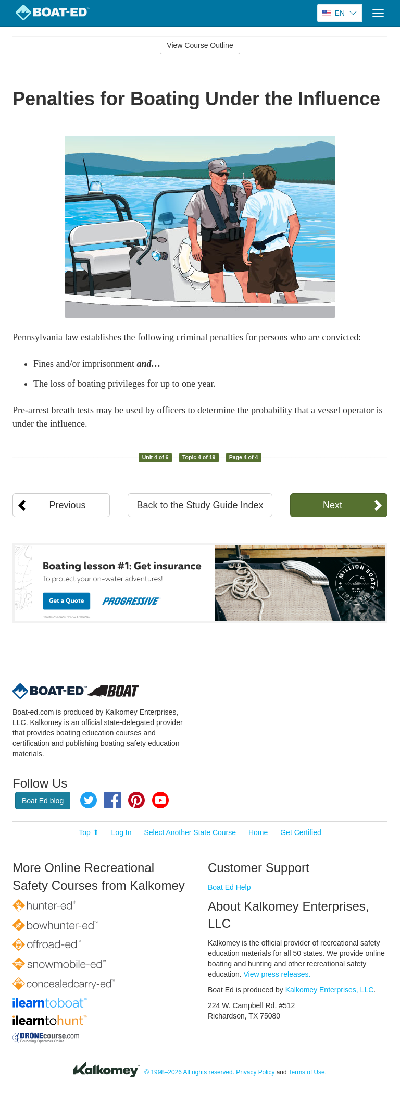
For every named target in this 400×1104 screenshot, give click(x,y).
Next (332, 505)
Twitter (88, 800)
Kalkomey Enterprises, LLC (329, 990)
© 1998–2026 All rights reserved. (189, 1072)
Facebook (112, 800)
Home (258, 832)
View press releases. (277, 974)
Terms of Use (307, 1072)
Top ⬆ (88, 832)
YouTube (160, 800)
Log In (121, 832)
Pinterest (136, 800)
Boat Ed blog (43, 800)
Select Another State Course (190, 832)
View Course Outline (200, 45)
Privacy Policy (255, 1072)
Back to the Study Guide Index (199, 505)
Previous (67, 505)
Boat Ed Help (229, 887)
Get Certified (300, 832)
